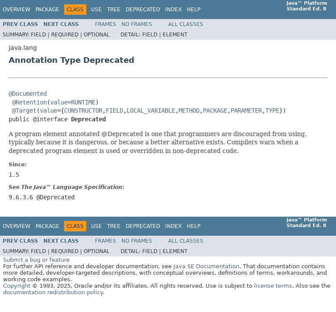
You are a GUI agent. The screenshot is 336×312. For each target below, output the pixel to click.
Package (47, 9)
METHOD (189, 110)
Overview (16, 9)
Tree (114, 9)
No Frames (136, 24)
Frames (105, 24)
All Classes (185, 24)
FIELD (114, 110)
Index (173, 9)
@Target (24, 110)
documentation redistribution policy (53, 292)
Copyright (16, 286)
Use (96, 9)
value (59, 102)
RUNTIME (83, 102)
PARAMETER (246, 110)
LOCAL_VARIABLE (151, 110)
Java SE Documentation (206, 266)
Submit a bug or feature (36, 260)
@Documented (28, 93)
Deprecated (143, 9)
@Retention (29, 102)
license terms (273, 286)
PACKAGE (215, 110)
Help (193, 9)
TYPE (272, 110)
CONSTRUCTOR (83, 110)
